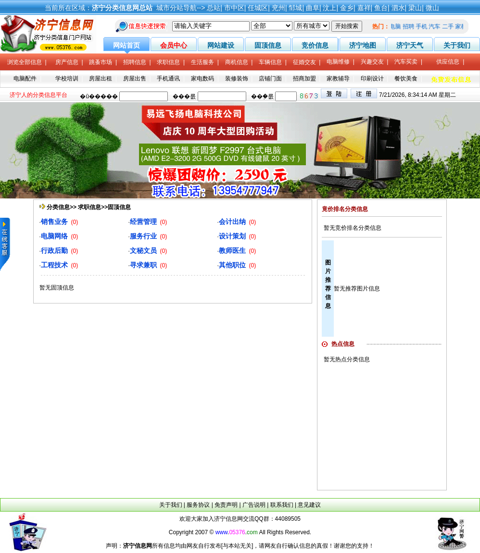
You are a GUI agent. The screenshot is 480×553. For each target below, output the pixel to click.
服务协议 (198, 504)
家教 (462, 26)
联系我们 (281, 504)
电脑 (397, 26)
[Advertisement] (382, 426)
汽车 (436, 26)
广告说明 (253, 504)
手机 (423, 26)
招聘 (410, 26)
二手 (449, 26)
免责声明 (226, 504)
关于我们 (170, 504)
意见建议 (309, 504)
